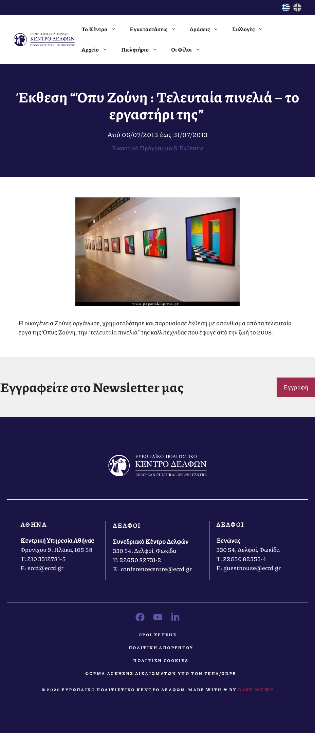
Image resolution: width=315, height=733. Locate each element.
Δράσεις (207, 29)
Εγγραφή (295, 387)
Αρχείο (97, 49)
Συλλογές (251, 29)
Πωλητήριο (142, 49)
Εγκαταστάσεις (156, 29)
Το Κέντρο (102, 29)
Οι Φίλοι (189, 49)
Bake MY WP (256, 690)
